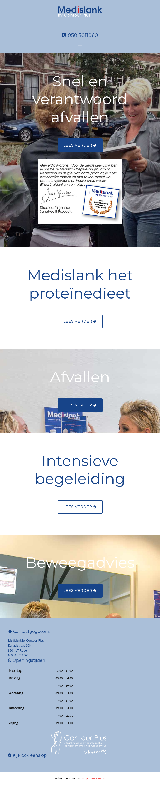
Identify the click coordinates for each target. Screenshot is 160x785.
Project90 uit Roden (93, 778)
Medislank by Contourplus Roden (80, 15)
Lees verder (80, 145)
